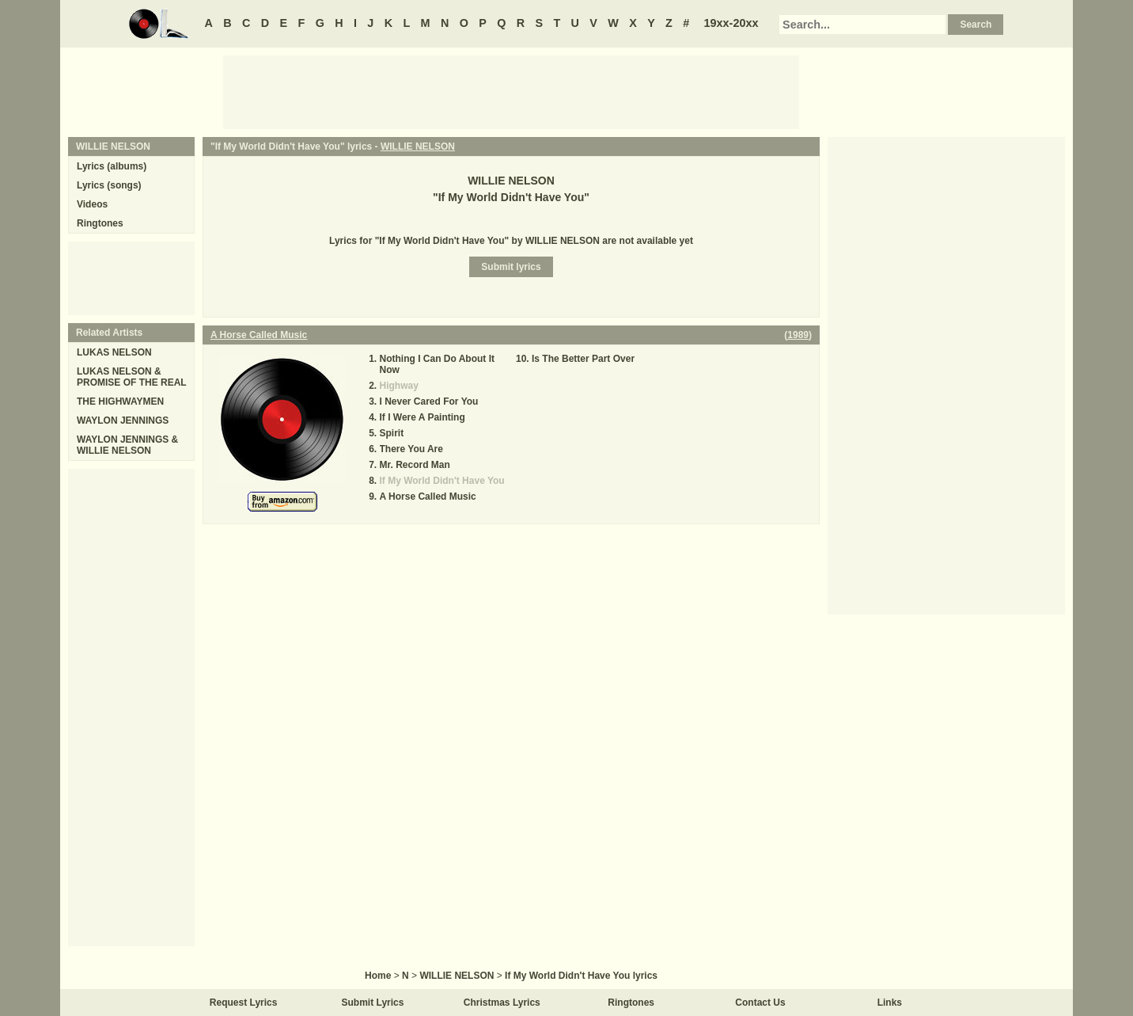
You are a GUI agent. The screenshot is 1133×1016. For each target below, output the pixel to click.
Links (889, 1002)
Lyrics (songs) (109, 185)
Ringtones (100, 223)
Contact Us (760, 1002)
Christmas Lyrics (502, 1002)
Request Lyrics (244, 1002)
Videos (92, 204)
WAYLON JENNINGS (123, 420)
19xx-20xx (731, 23)
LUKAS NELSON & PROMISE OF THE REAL (132, 377)
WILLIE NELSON (418, 146)
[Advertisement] (511, 91)
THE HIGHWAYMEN (120, 401)
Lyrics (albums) (111, 166)
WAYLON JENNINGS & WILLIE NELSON (127, 445)
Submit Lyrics (373, 1002)
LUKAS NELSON (114, 352)
